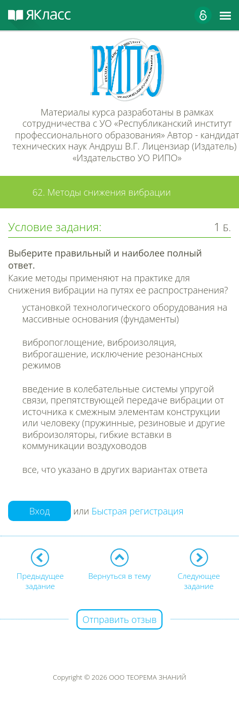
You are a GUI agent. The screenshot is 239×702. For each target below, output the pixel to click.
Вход (39, 511)
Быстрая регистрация (138, 511)
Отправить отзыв (120, 619)
